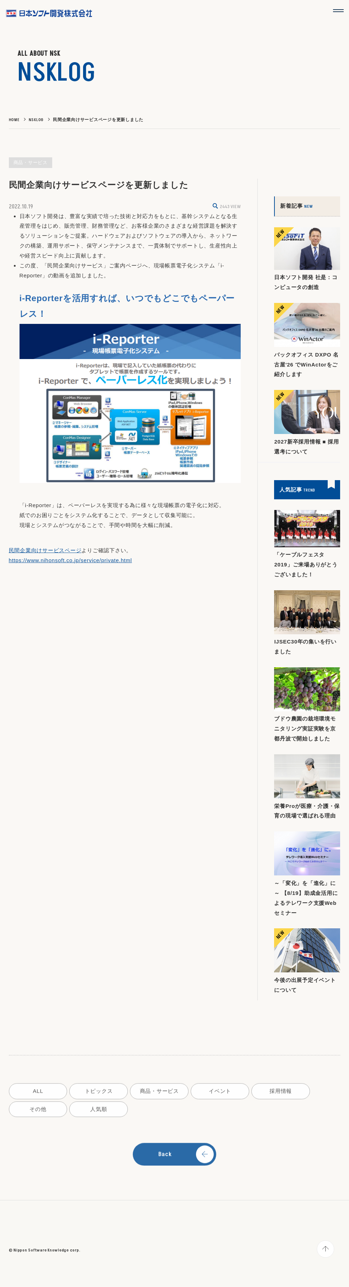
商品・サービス (159, 1094)
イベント (220, 1094)
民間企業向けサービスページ (45, 551)
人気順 (98, 1112)
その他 (37, 1112)
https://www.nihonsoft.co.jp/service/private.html (70, 561)
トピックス (99, 1094)
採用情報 (281, 1094)
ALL (38, 1094)
